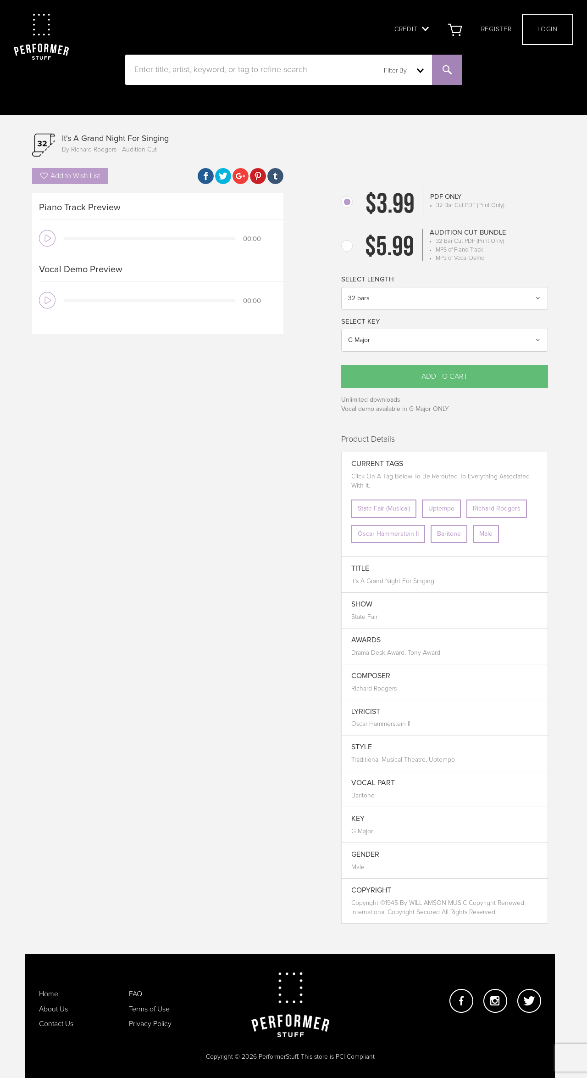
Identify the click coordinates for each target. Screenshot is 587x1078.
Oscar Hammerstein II (388, 534)
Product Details (368, 439)
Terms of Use (149, 1009)
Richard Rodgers (497, 508)
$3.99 (390, 205)
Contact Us (56, 1023)
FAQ (135, 994)
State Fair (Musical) (384, 508)
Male (486, 534)
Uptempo (441, 508)
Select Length (367, 279)
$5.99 (389, 248)
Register (496, 29)
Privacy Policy (150, 1023)
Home (48, 994)
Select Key (360, 321)
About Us (53, 1009)
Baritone (449, 534)
